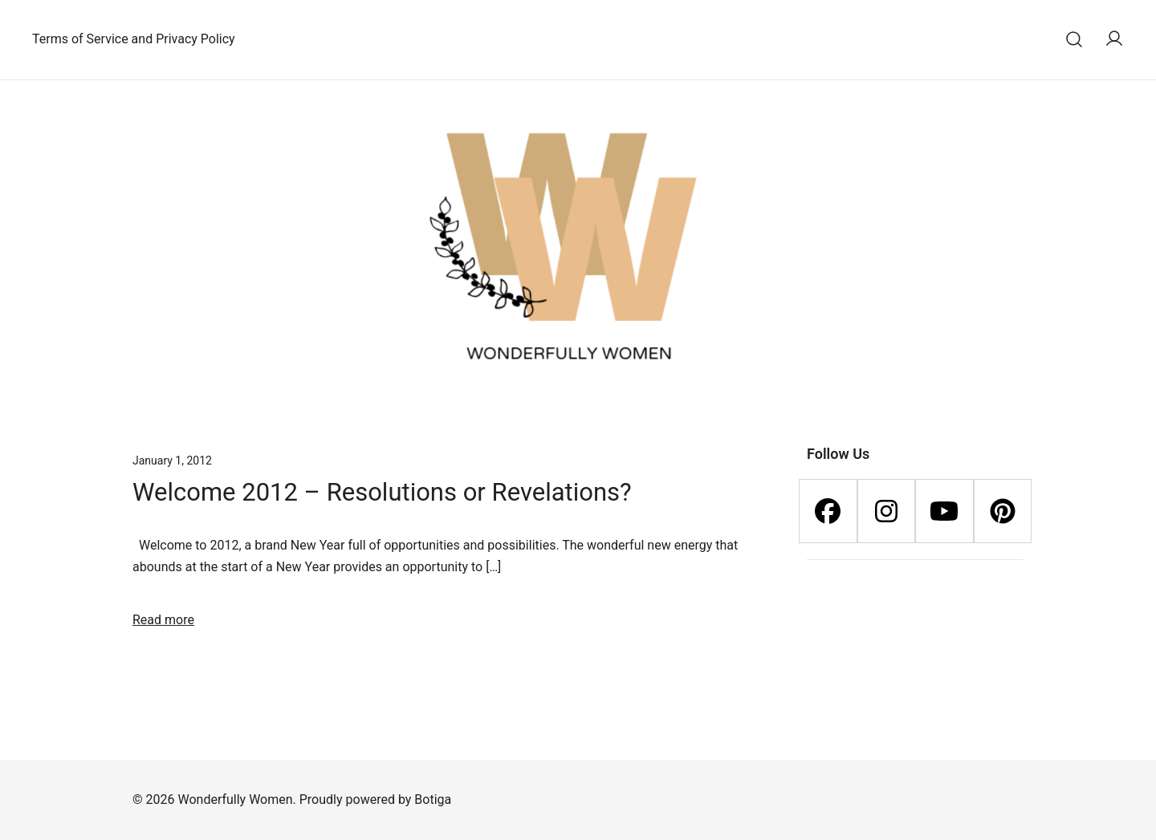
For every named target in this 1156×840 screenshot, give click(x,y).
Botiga (432, 799)
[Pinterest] (1003, 511)
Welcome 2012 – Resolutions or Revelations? (382, 492)
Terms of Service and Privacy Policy (133, 39)
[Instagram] (886, 511)
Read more (163, 619)
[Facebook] (828, 511)
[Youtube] (944, 511)
